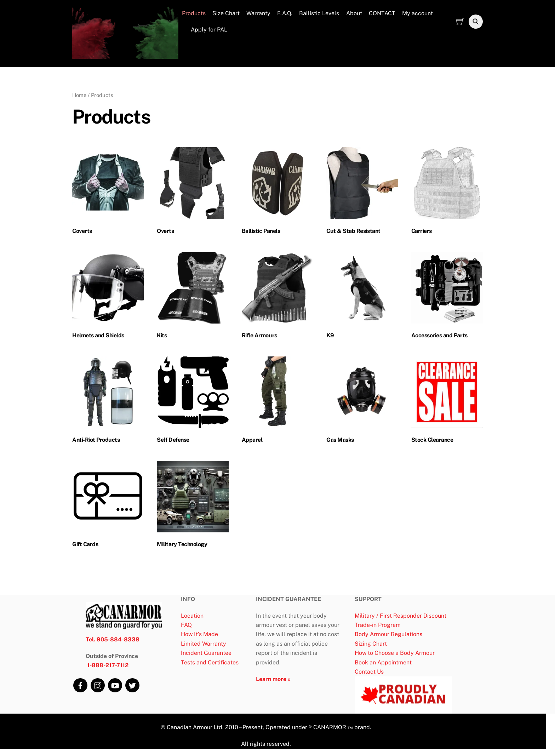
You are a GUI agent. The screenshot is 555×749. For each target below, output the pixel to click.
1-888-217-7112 (107, 665)
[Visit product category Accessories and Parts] (447, 297)
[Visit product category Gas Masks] (362, 401)
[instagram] (97, 683)
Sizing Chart (371, 644)
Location (192, 615)
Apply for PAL (204, 29)
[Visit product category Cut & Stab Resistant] (362, 193)
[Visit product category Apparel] (277, 401)
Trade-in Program (378, 625)
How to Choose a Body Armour (395, 653)
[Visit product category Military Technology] (192, 506)
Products (194, 13)
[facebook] (80, 683)
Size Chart (226, 13)
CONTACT (382, 13)
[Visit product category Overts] (192, 193)
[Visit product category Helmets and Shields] (108, 297)
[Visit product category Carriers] (447, 193)
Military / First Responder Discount (400, 615)
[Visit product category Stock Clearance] (447, 401)
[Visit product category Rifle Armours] (277, 297)
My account (417, 13)
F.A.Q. (284, 13)
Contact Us (369, 672)
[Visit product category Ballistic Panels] (277, 193)
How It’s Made (199, 634)
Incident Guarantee (206, 653)
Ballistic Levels (319, 13)
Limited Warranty (203, 644)
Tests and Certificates (210, 662)
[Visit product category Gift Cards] (108, 506)
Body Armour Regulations (388, 634)
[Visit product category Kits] (192, 297)
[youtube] (114, 683)
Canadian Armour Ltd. (194, 727)
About (354, 13)
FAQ (186, 625)
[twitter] (132, 683)
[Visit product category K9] (362, 297)
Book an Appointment (383, 662)
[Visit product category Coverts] (108, 193)
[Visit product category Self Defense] (192, 401)
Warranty (258, 13)
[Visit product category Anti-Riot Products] (108, 401)
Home (79, 95)
